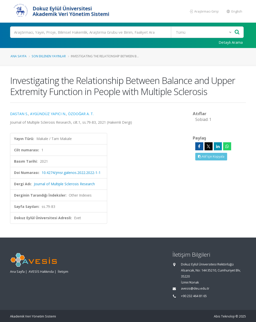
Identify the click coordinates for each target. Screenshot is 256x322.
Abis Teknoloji (224, 316)
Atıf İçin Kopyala (211, 156)
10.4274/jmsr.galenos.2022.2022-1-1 (71, 172)
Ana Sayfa (19, 56)
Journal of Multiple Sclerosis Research (64, 183)
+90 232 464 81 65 (194, 296)
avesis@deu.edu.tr (195, 288)
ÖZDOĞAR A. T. (81, 113)
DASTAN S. (19, 113)
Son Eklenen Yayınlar (49, 56)
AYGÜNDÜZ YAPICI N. (48, 113)
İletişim (63, 271)
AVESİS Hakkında (41, 271)
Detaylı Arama (231, 42)
